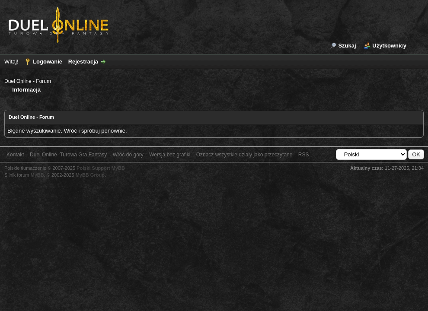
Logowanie (47, 61)
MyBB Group (90, 175)
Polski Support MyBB (101, 168)
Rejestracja (83, 61)
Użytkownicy (389, 45)
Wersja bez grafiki (169, 155)
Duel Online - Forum (27, 81)
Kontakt (15, 155)
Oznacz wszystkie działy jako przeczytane (244, 155)
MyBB (37, 175)
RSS (303, 155)
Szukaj (347, 45)
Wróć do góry (128, 155)
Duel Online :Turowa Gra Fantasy (68, 155)
